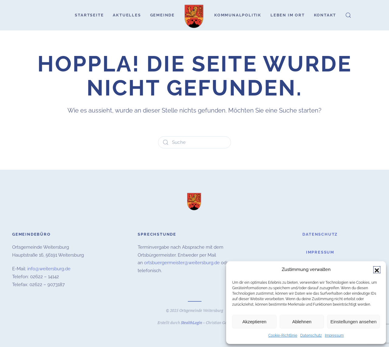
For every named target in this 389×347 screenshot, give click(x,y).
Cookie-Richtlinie (282, 335)
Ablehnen (301, 321)
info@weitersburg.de (49, 268)
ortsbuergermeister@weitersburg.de (182, 262)
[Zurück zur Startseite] (194, 15)
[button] (377, 270)
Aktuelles (127, 15)
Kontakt (325, 15)
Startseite (89, 15)
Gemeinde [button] (162, 15)
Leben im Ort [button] (287, 15)
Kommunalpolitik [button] (237, 15)
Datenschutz (311, 335)
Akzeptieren (254, 321)
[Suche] (194, 142)
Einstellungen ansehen (353, 321)
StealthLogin (191, 322)
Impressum (334, 335)
